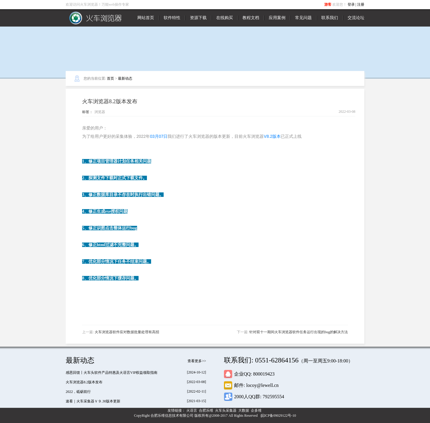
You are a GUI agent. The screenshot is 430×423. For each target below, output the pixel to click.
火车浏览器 (95, 18)
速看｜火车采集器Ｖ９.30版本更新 (93, 401)
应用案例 (277, 18)
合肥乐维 (206, 410)
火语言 (192, 410)
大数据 (244, 410)
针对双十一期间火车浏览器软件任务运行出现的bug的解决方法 (298, 332)
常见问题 (303, 18)
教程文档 (250, 18)
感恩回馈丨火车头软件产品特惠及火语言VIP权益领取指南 (111, 372)
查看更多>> (197, 361)
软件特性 (172, 18)
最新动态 (125, 78)
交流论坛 (356, 18)
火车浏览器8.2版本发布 (84, 382)
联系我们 (329, 18)
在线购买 (224, 18)
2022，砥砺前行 (78, 392)
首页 (110, 78)
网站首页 (145, 18)
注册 (360, 4)
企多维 (256, 410)
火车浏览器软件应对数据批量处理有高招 (127, 332)
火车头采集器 (226, 410)
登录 (351, 4)
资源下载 (198, 18)
